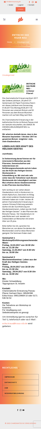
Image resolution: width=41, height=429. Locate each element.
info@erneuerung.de (13, 2)
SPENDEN (20, 9)
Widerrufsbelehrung (14, 393)
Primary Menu (37, 19)
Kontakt (31, 5)
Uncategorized (8, 75)
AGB (6, 388)
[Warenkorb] (4, 19)
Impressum (10, 377)
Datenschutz (11, 382)
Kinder (11, 5)
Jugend (20, 5)
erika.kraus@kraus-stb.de (14, 323)
